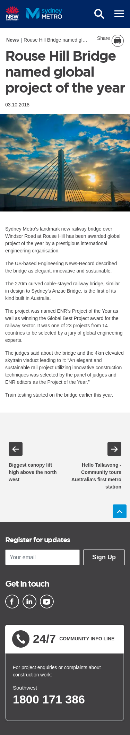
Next (114, 449)
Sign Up (104, 557)
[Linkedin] (29, 601)
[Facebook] (12, 601)
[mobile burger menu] (119, 14)
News (12, 40)
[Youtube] (47, 601)
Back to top (120, 511)
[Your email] (42, 557)
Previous (16, 449)
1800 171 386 (49, 699)
